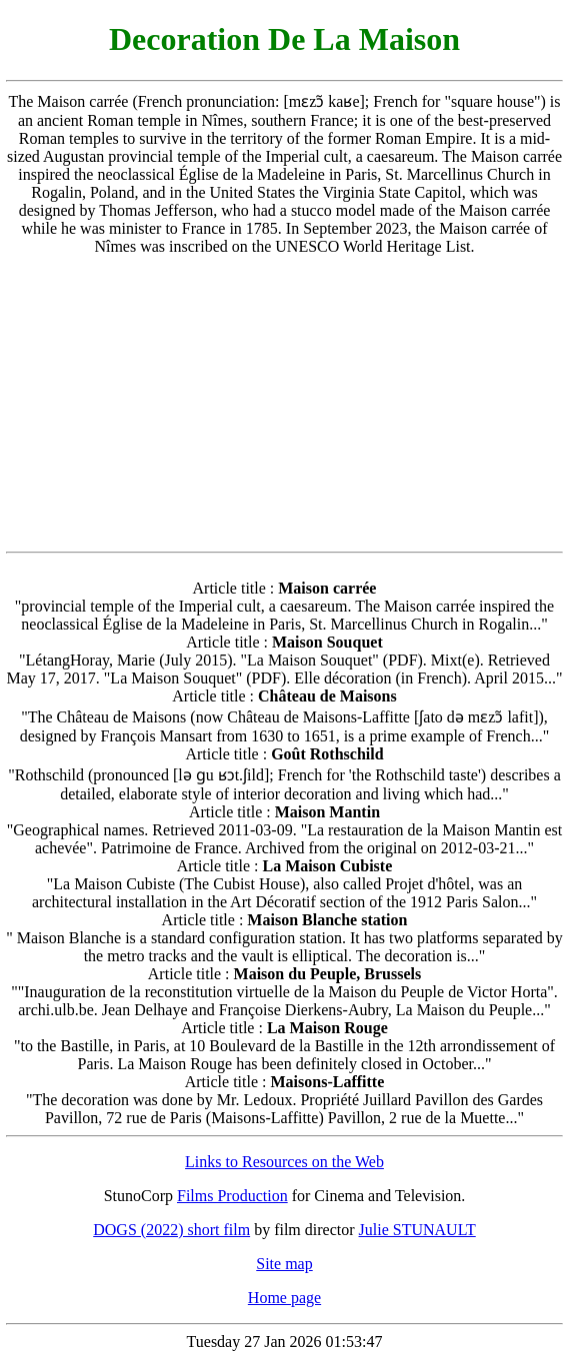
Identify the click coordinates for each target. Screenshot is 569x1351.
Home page (284, 1297)
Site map (284, 1263)
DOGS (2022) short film (171, 1229)
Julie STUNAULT (417, 1229)
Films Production (232, 1195)
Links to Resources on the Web (284, 1161)
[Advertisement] (285, 404)
